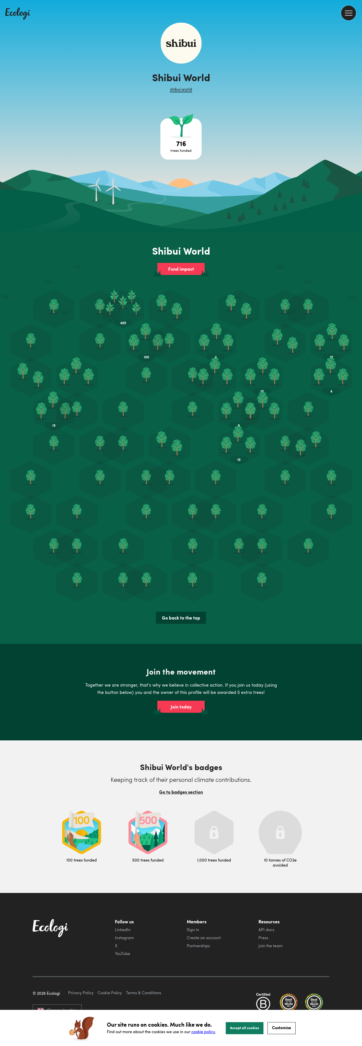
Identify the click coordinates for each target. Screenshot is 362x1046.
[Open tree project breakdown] (181, 139)
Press (263, 913)
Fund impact (181, 269)
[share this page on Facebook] (356, 71)
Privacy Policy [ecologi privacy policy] (81, 992)
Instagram (124, 913)
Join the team (270, 921)
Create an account (204, 913)
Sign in (193, 905)
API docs (266, 905)
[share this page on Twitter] (356, 82)
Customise (281, 1027)
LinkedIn (122, 905)
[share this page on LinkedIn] (356, 92)
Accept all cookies (244, 1027)
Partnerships (198, 921)
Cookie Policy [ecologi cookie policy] (110, 992)
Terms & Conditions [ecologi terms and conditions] (143, 992)
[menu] (348, 13)
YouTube (122, 929)
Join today (181, 682)
